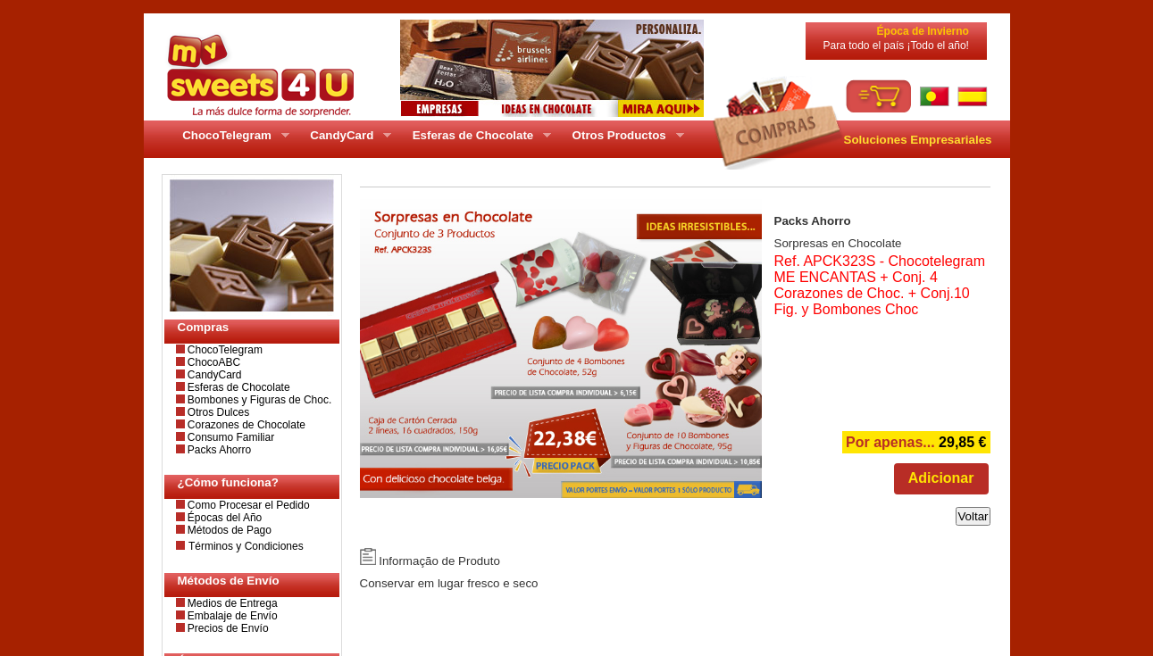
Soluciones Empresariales (918, 139)
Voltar (972, 516)
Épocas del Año (224, 517)
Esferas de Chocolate (237, 387)
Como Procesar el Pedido (247, 505)
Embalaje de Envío (231, 616)
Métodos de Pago (228, 530)
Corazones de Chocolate (245, 425)
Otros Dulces (217, 412)
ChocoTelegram (224, 350)
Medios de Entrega (231, 603)
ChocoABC (213, 362)
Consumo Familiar (230, 437)
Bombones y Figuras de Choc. (258, 400)
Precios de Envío (227, 628)
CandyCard (213, 375)
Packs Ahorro (218, 450)
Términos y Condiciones (246, 546)
